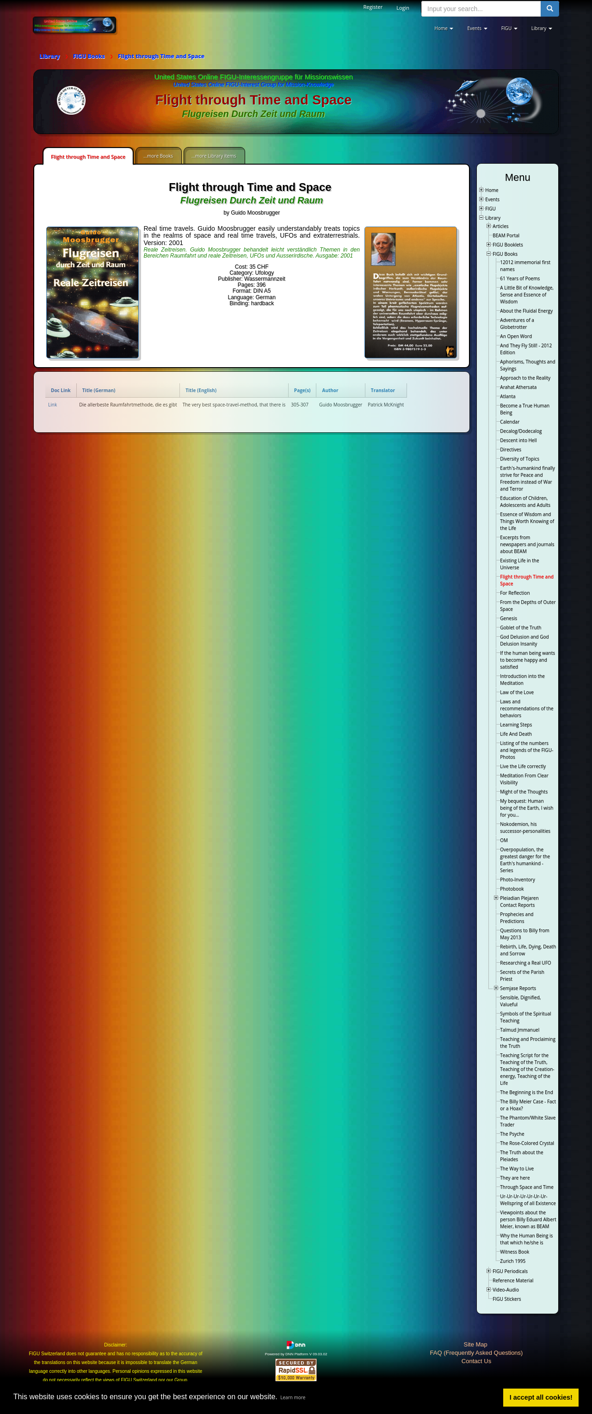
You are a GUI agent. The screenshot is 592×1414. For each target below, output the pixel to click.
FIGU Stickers (507, 1299)
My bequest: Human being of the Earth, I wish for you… (526, 808)
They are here (515, 1177)
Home (491, 190)
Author (330, 390)
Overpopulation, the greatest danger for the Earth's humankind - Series (525, 859)
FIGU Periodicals (510, 1271)
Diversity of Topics (519, 458)
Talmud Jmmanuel (519, 1030)
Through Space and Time (527, 1187)
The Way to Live (517, 1168)
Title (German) (99, 390)
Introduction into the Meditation (522, 679)
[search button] (550, 9)
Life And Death (516, 734)
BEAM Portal (506, 235)
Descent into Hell (518, 440)
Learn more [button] (292, 1397)
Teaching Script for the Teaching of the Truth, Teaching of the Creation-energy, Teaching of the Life (527, 1069)
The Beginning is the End (526, 1092)
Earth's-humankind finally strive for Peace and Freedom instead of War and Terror (527, 478)
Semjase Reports (518, 988)
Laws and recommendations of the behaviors (526, 708)
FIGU (490, 208)
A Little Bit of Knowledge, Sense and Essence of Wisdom (527, 294)
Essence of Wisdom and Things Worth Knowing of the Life (527, 521)
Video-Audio (506, 1289)
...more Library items (213, 156)
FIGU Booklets (508, 244)
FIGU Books (505, 254)
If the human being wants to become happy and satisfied (527, 660)
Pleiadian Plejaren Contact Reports (519, 901)
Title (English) (200, 390)
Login (402, 7)
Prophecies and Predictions (516, 917)
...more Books (158, 156)
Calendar (509, 421)
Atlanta (507, 396)
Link (52, 404)
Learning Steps (516, 724)
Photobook (512, 888)
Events (492, 199)
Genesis (508, 618)
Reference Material (513, 1280)
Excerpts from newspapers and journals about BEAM (527, 544)
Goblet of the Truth (520, 627)
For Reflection (515, 593)
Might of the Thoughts (524, 791)
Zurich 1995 (512, 1261)
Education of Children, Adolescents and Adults (525, 501)
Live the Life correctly (523, 766)
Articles (500, 226)
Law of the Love (517, 692)
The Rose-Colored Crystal (527, 1143)
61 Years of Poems (520, 278)
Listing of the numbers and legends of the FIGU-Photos (526, 750)
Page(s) (302, 390)
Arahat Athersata (518, 387)
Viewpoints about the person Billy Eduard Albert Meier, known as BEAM (528, 1219)
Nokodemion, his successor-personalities (525, 827)
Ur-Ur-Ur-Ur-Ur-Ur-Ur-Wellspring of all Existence (528, 1199)
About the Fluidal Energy (526, 310)
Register (373, 6)
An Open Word (516, 336)
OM (504, 840)
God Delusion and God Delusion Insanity (524, 640)
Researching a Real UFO (525, 962)
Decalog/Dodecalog (521, 431)
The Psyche (512, 1134)
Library (492, 218)
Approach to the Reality (525, 378)
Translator (383, 390)
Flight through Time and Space (88, 156)
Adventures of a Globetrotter (517, 323)
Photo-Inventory (517, 879)
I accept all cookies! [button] (541, 1397)
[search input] (481, 9)
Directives (510, 449)
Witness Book (514, 1251)
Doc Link (61, 390)
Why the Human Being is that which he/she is (526, 1239)
